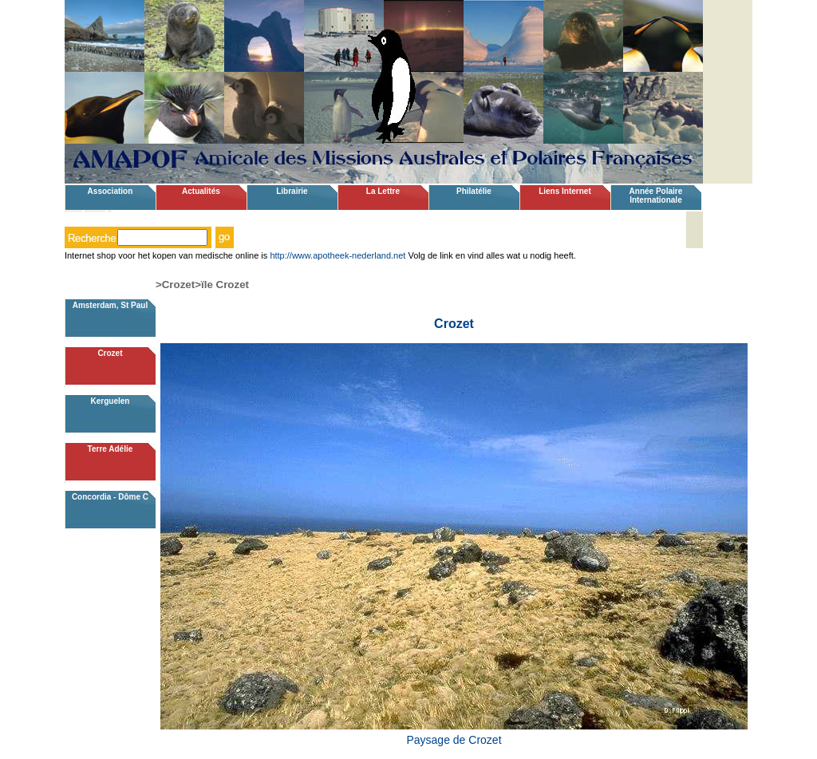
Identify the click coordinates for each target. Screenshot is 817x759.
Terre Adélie (110, 449)
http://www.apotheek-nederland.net (337, 255)
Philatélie (473, 191)
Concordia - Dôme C (110, 496)
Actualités (201, 191)
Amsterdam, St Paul (110, 305)
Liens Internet (565, 191)
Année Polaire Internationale (656, 195)
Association (110, 191)
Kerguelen (109, 401)
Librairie (291, 191)
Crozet (109, 353)
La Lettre (383, 191)
